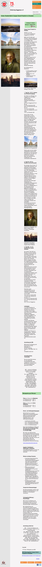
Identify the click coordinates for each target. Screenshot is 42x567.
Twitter (40, 565)
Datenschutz (30, 562)
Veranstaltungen (36, 1)
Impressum (37, 562)
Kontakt (22, 562)
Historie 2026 (35, 3)
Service (34, 7)
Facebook (38, 565)
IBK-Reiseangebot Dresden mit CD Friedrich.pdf (31, 555)
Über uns (34, 5)
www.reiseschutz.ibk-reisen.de (30, 443)
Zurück (37, 558)
